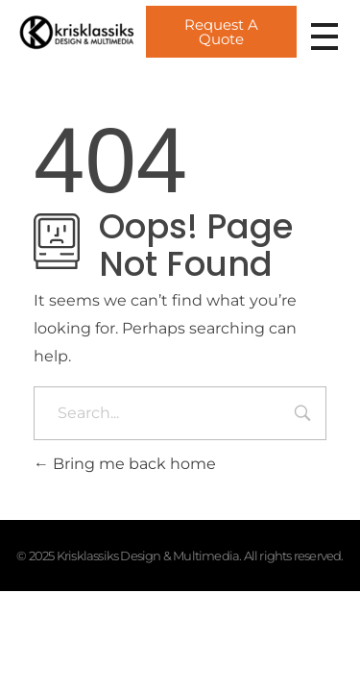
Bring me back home (125, 464)
